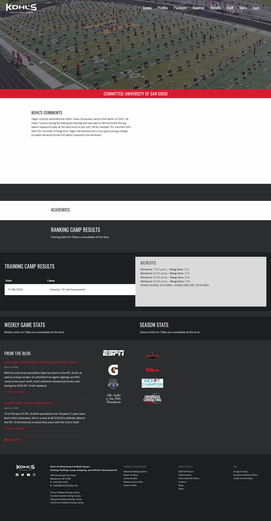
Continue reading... (15, 391)
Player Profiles (131, 475)
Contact (182, 481)
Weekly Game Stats (133, 481)
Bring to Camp (240, 471)
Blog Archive (12, 439)
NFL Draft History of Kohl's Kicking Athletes (28, 403)
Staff (230, 7)
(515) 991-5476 (60, 482)
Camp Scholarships (243, 478)
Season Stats (130, 485)
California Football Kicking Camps (67, 502)
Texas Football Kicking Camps (65, 492)
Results (216, 7)
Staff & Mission (186, 471)
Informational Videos (188, 478)
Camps (147, 7)
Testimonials (184, 475)
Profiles (163, 7)
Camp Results (130, 478)
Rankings (199, 7)
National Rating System (135, 471)
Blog (180, 485)
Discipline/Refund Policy (245, 475)
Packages (180, 7)
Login (255, 7)
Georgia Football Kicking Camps (66, 499)
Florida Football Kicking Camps (65, 495)
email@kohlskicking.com (65, 485)
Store (243, 7)
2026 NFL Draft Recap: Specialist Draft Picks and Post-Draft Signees (40, 362)
